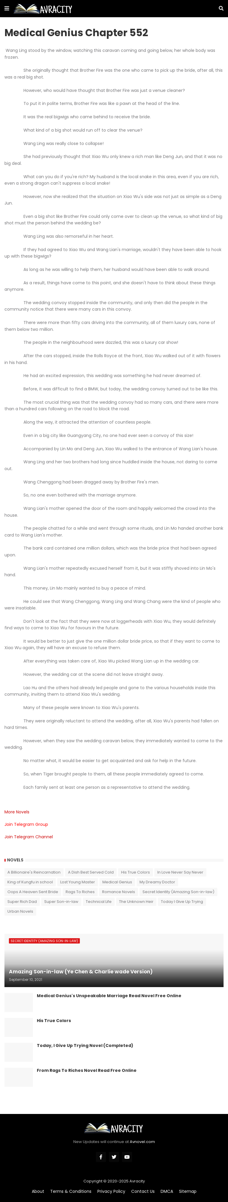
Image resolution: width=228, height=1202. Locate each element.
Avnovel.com (142, 1141)
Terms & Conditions (70, 1191)
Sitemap (188, 1191)
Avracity (137, 1181)
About (38, 1191)
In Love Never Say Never (180, 872)
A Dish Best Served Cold (91, 872)
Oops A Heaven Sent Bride (32, 892)
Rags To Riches (80, 892)
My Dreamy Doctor (157, 882)
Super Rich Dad (22, 901)
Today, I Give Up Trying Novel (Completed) (85, 1045)
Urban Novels (20, 911)
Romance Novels (118, 892)
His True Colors (135, 872)
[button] (7, 8)
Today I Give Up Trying (182, 901)
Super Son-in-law (61, 901)
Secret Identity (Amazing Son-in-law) (178, 892)
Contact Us (143, 1191)
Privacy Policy (111, 1191)
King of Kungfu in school (30, 882)
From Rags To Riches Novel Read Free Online (87, 1070)
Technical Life (99, 901)
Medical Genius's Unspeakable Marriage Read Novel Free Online (109, 996)
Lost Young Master (77, 882)
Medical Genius (117, 882)
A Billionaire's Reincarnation (34, 872)
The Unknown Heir (136, 901)
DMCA (167, 1191)
